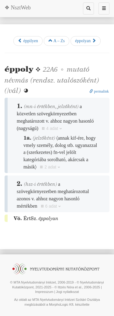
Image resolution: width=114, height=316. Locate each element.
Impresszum (44, 292)
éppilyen (28, 40)
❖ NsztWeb (18, 8)
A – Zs (56, 40)
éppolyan (85, 40)
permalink (99, 91)
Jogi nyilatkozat (67, 292)
